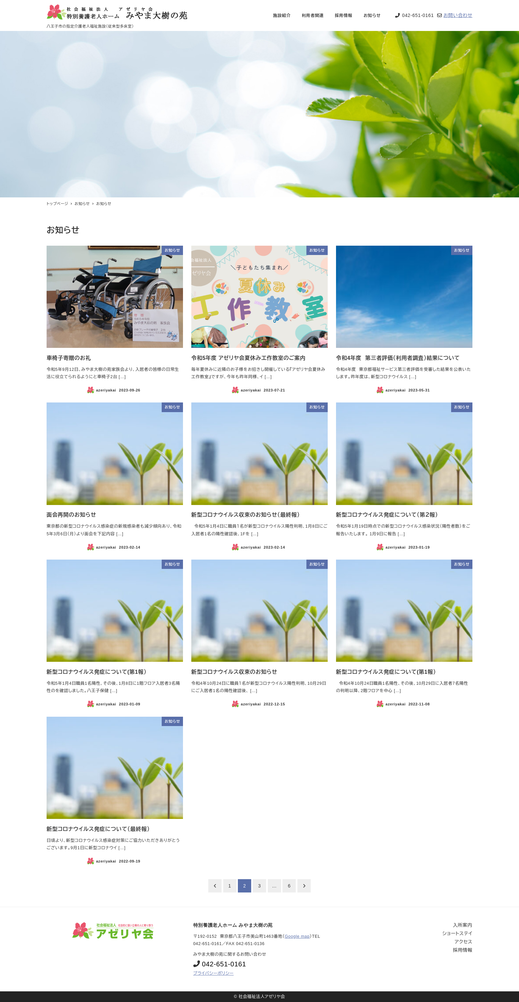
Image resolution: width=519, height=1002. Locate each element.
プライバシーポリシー (213, 973)
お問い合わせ (457, 15)
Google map (297, 936)
